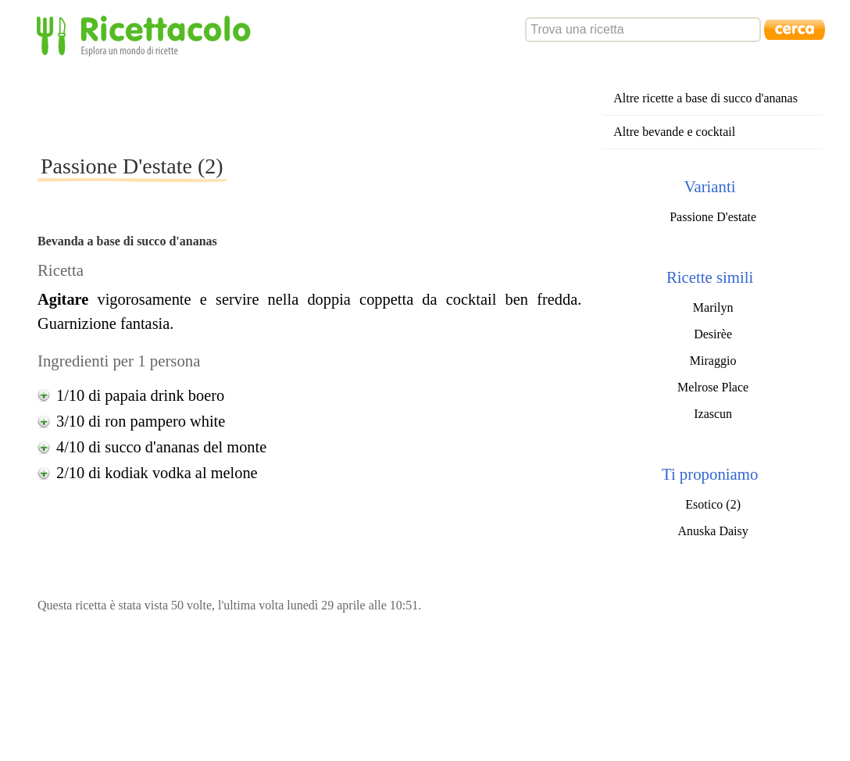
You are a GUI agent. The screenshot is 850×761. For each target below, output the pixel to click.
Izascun (713, 413)
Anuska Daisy (713, 531)
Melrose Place (712, 387)
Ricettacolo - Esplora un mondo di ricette (147, 35)
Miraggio (713, 360)
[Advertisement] (322, 105)
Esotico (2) (713, 504)
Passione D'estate (713, 216)
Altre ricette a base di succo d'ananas (705, 98)
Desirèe (713, 334)
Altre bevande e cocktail (674, 131)
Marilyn (713, 307)
